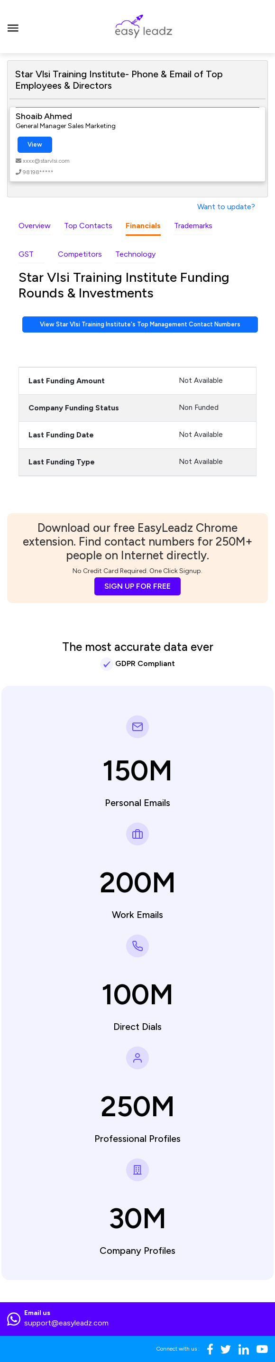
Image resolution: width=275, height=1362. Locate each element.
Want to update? (226, 206)
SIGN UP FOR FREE (137, 586)
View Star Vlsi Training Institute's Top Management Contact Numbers (140, 324)
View (35, 144)
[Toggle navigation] (13, 26)
